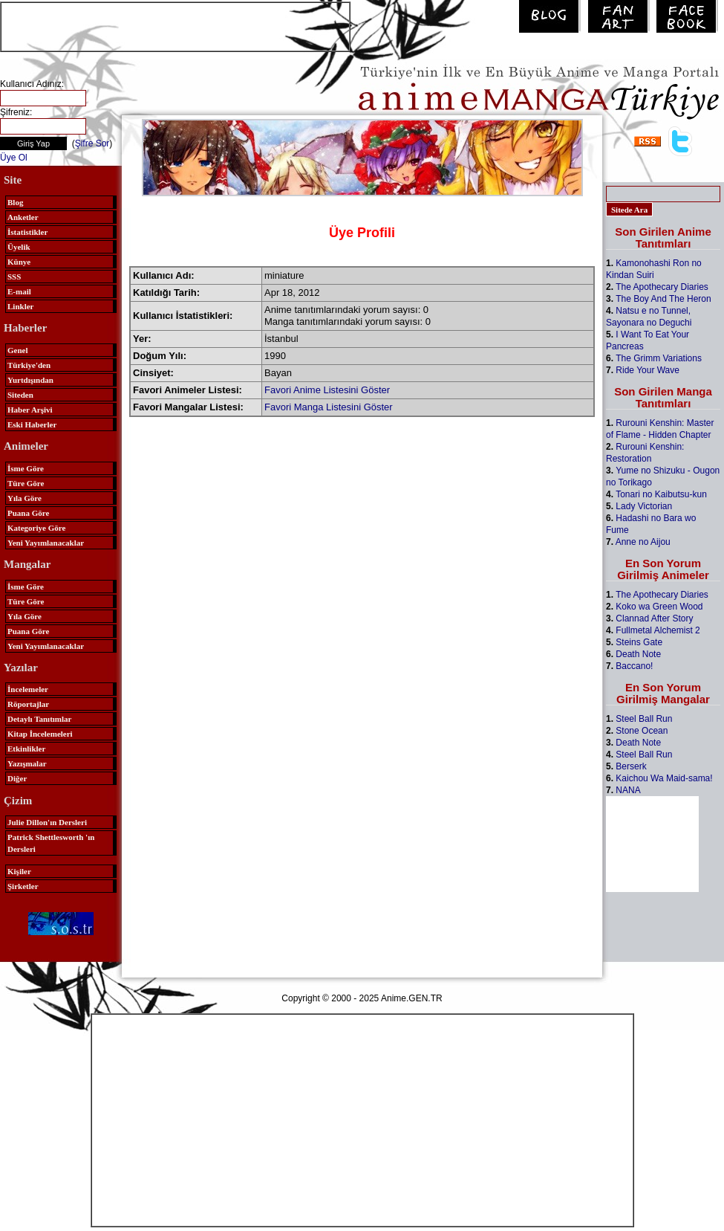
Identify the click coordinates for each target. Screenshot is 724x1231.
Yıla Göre (24, 498)
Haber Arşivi (30, 409)
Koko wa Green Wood (659, 606)
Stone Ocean (642, 731)
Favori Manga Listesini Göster (328, 407)
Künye (18, 261)
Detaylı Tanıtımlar (39, 718)
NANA (628, 790)
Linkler (20, 306)
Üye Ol (13, 157)
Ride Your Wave (647, 370)
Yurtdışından (30, 379)
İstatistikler (27, 231)
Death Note (638, 654)
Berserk (631, 766)
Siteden (20, 394)
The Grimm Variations (659, 358)
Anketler (23, 217)
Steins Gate (639, 642)
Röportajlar (28, 703)
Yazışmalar (27, 763)
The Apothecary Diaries (662, 287)
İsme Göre (25, 468)
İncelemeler (27, 689)
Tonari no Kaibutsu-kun (661, 494)
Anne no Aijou (643, 542)
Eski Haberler (31, 424)
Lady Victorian (644, 506)
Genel (17, 350)
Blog (15, 202)
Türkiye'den (28, 365)
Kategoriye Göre (36, 527)
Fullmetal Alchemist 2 (657, 630)
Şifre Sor (92, 143)
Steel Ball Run (644, 719)
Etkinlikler (26, 748)
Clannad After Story (654, 618)
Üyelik (18, 246)
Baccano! (634, 666)
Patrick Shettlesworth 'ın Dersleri (50, 843)
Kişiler (19, 871)
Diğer (17, 778)
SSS (14, 276)
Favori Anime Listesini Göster (327, 389)
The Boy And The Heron (663, 299)
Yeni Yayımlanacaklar (45, 542)
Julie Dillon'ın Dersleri (47, 822)
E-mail (19, 291)
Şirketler (23, 886)
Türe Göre (25, 483)
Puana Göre (28, 512)
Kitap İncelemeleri (40, 733)
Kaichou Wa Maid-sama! (664, 778)
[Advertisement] (175, 25)
